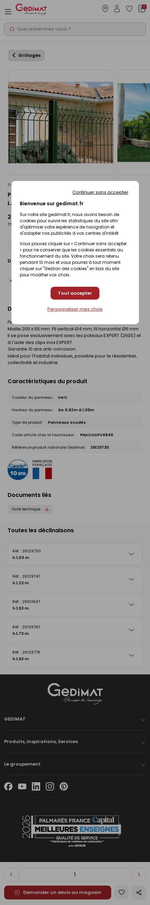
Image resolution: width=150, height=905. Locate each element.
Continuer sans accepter (100, 192)
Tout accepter (75, 293)
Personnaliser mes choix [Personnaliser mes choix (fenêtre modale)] (75, 309)
